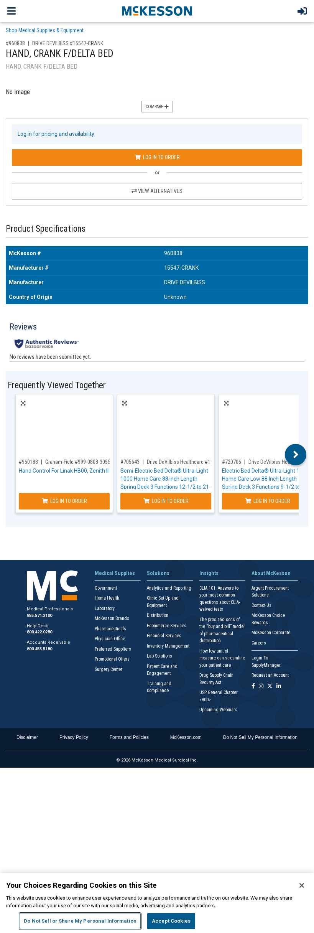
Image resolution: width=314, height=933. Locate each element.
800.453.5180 (39, 648)
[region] (157, 903)
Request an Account (270, 675)
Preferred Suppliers (113, 649)
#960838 (15, 43)
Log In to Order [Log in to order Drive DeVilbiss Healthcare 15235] (267, 501)
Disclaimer (27, 737)
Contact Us (261, 605)
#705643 (130, 462)
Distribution (157, 615)
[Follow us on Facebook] (253, 686)
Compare (157, 106)
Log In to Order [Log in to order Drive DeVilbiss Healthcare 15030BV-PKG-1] (166, 501)
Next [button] (295, 454)
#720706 (231, 462)
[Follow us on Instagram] (261, 686)
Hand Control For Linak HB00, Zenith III (64, 471)
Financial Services (164, 635)
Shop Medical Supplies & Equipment (45, 30)
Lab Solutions (159, 656)
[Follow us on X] (270, 686)
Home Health (107, 598)
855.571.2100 (39, 615)
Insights (209, 573)
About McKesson (271, 573)
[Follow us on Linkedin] (278, 686)
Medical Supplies (115, 573)
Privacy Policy (73, 737)
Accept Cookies (171, 921)
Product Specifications (45, 229)
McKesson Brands (112, 618)
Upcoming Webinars (218, 709)
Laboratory (105, 608)
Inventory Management (168, 646)
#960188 (28, 462)
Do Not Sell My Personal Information (260, 737)
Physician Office (110, 638)
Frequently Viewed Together (57, 385)
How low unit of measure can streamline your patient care (222, 658)
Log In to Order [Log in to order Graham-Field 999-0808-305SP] (64, 501)
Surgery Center (108, 669)
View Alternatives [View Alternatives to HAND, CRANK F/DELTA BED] (157, 191)
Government (106, 588)
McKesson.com (186, 737)
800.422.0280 (39, 632)
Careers (259, 643)
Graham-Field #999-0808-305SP (79, 462)
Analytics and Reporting (169, 588)
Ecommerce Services (166, 625)
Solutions (158, 573)
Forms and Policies (129, 737)
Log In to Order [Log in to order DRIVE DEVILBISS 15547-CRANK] (157, 157)
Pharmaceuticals (110, 628)
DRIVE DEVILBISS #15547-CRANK (67, 43)
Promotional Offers (112, 659)
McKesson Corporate (271, 632)
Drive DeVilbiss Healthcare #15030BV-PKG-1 (194, 462)
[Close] (301, 885)
